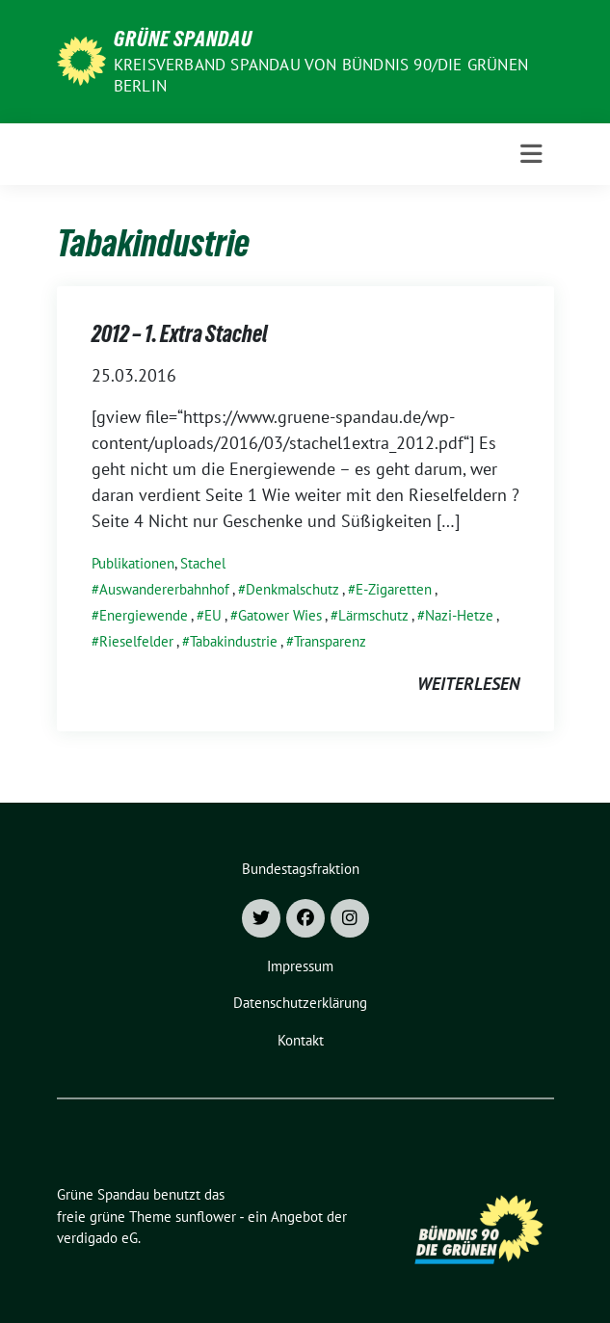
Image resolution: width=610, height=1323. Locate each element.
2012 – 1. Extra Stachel (180, 334)
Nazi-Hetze (459, 615)
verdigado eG (97, 1238)
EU (213, 615)
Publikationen (133, 563)
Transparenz (330, 641)
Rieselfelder (136, 641)
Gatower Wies (280, 615)
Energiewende (143, 615)
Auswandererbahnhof (164, 589)
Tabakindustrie (234, 641)
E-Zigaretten (394, 589)
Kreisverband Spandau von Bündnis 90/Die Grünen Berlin (321, 75)
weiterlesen (468, 684)
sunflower (205, 1216)
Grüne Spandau (183, 38)
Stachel (202, 563)
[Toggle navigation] (531, 154)
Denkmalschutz (292, 589)
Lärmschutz (373, 615)
